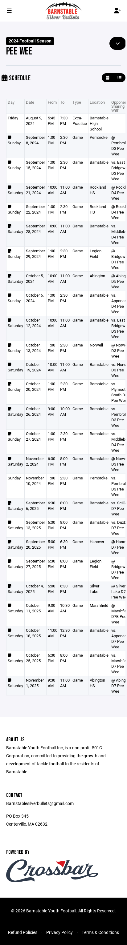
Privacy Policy (59, 932)
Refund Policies (22, 932)
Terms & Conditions (100, 932)
